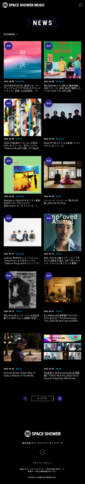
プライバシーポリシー (42, 463)
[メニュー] (80, 5)
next (59, 398)
